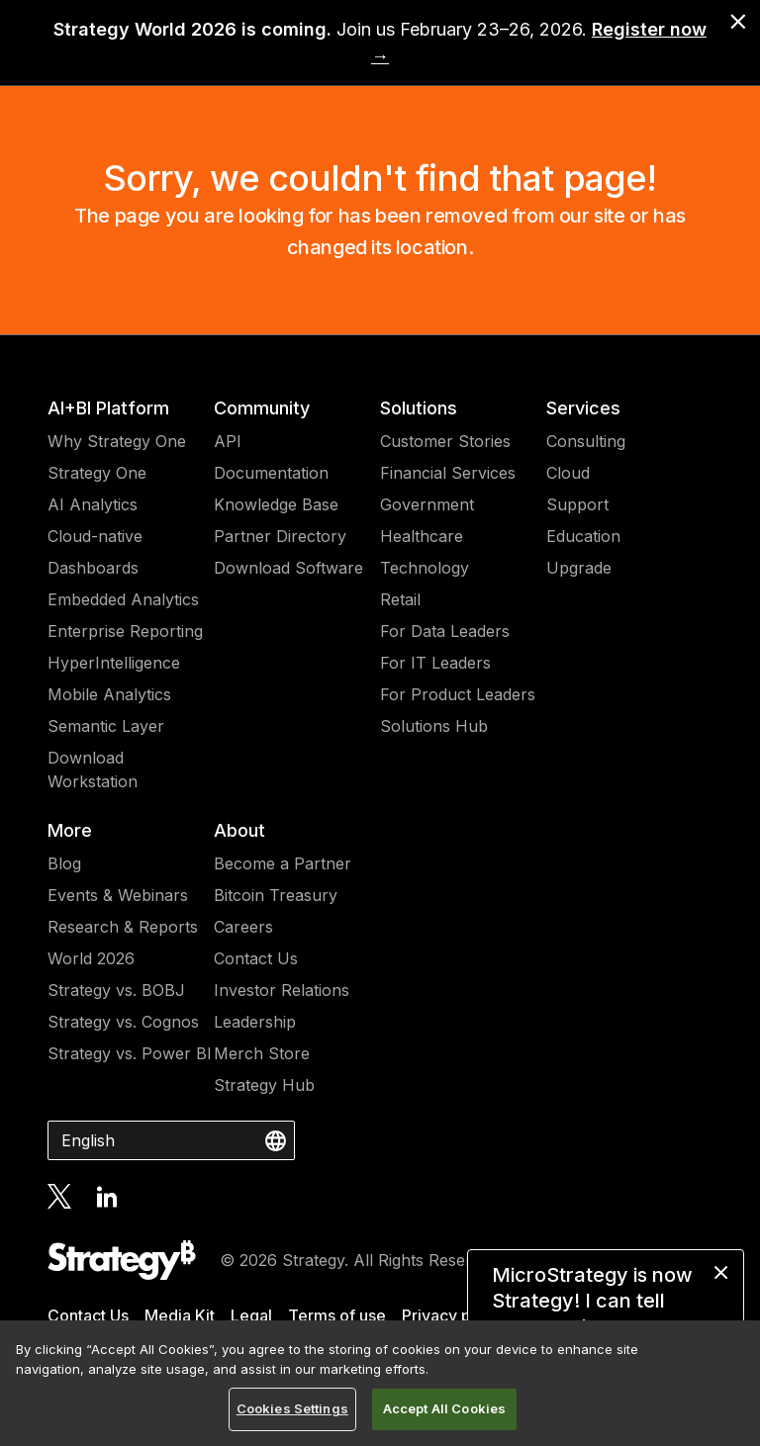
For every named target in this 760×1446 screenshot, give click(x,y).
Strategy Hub (264, 1085)
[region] (380, 1383)
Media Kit (179, 1315)
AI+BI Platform (108, 408)
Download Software (288, 568)
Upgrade (579, 568)
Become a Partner (282, 863)
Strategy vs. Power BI (130, 1053)
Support (577, 504)
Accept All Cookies (444, 1408)
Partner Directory (280, 536)
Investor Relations (281, 990)
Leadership (255, 1022)
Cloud (568, 473)
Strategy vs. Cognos (123, 1022)
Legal (251, 1315)
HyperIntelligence (114, 663)
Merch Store (262, 1053)
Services (583, 408)
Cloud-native (95, 536)
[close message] (721, 1272)
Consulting (585, 441)
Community (262, 408)
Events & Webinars (118, 895)
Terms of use (337, 1315)
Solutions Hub (434, 726)
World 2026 (91, 958)
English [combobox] (88, 1140)
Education (583, 536)
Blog (64, 863)
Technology (424, 568)
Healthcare (421, 536)
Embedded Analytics (123, 599)
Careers (243, 927)
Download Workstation (93, 769)
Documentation (271, 473)
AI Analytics (93, 504)
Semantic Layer (106, 726)
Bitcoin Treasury (275, 895)
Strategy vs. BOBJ (116, 990)
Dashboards (93, 568)
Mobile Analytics (109, 694)
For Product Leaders (457, 694)
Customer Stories (445, 441)
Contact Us (256, 958)
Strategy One (97, 473)
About (239, 830)
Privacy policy (454, 1315)
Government (427, 504)
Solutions (418, 408)
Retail (400, 599)
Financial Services (448, 473)
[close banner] (738, 22)
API (227, 441)
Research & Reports (123, 927)
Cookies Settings (292, 1408)
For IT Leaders (435, 663)
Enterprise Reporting (125, 631)
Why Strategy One (117, 441)
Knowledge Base (276, 504)
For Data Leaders (445, 631)
